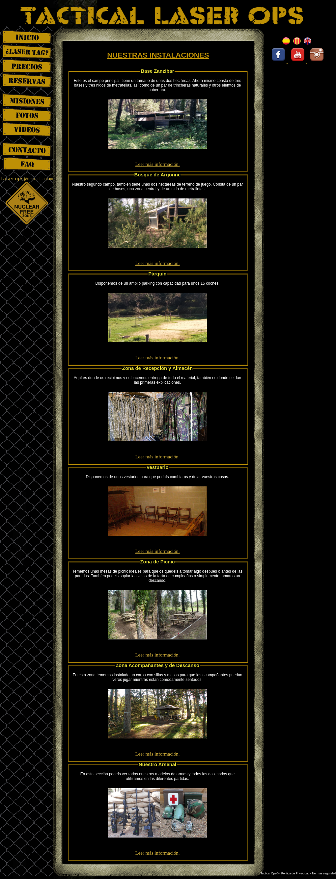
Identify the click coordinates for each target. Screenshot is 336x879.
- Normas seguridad (323, 873)
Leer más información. (157, 164)
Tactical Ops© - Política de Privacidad (285, 873)
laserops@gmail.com (26, 179)
